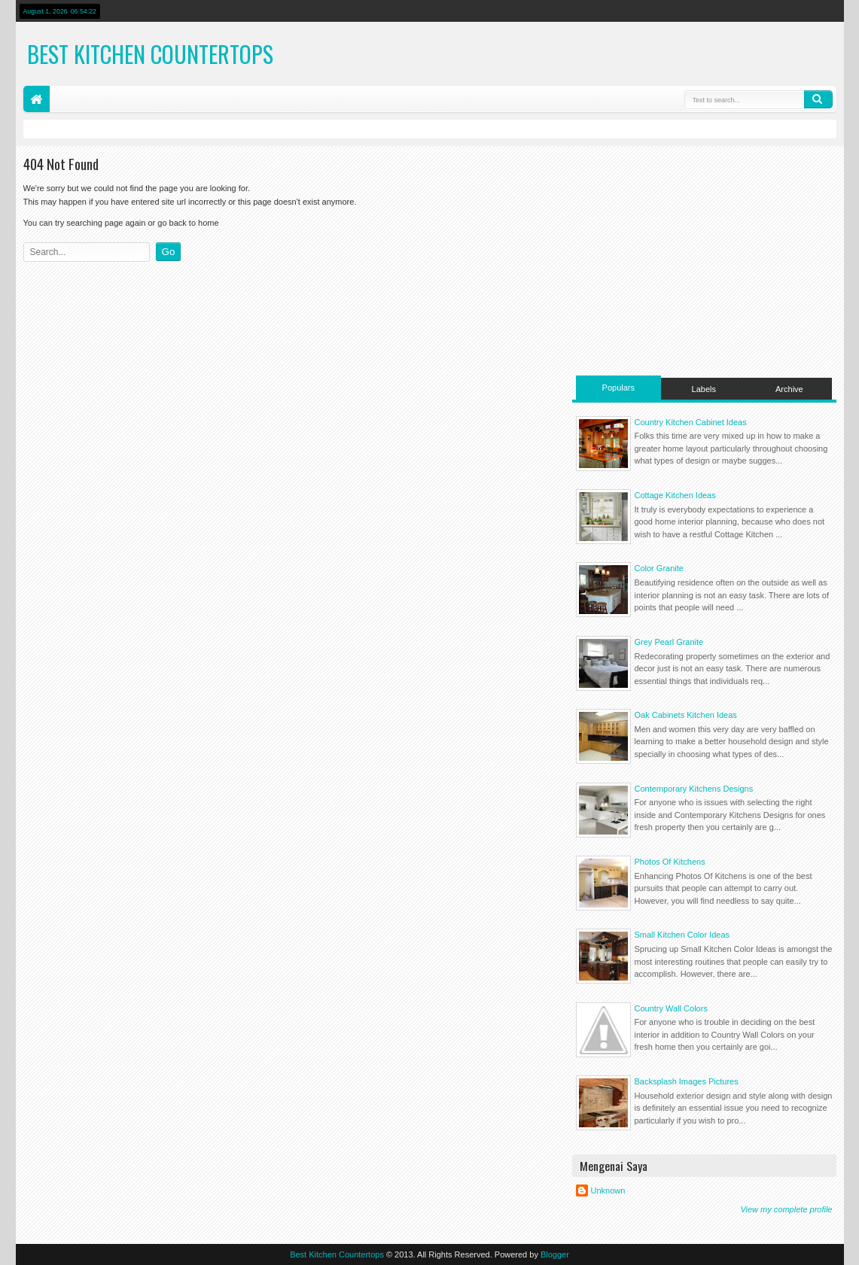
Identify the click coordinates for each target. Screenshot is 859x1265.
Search (818, 99)
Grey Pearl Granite (669, 641)
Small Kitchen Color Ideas (682, 934)
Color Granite (659, 568)
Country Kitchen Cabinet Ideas (691, 422)
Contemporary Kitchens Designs (694, 788)
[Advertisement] (704, 259)
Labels (704, 389)
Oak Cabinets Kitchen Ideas (686, 714)
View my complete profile (786, 1209)
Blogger (555, 1254)
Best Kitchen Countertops (150, 54)
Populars (618, 387)
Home (36, 99)
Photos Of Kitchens (670, 861)
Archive (789, 389)
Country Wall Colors (671, 1008)
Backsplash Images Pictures (687, 1081)
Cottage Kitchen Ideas (675, 495)
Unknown (608, 1190)
